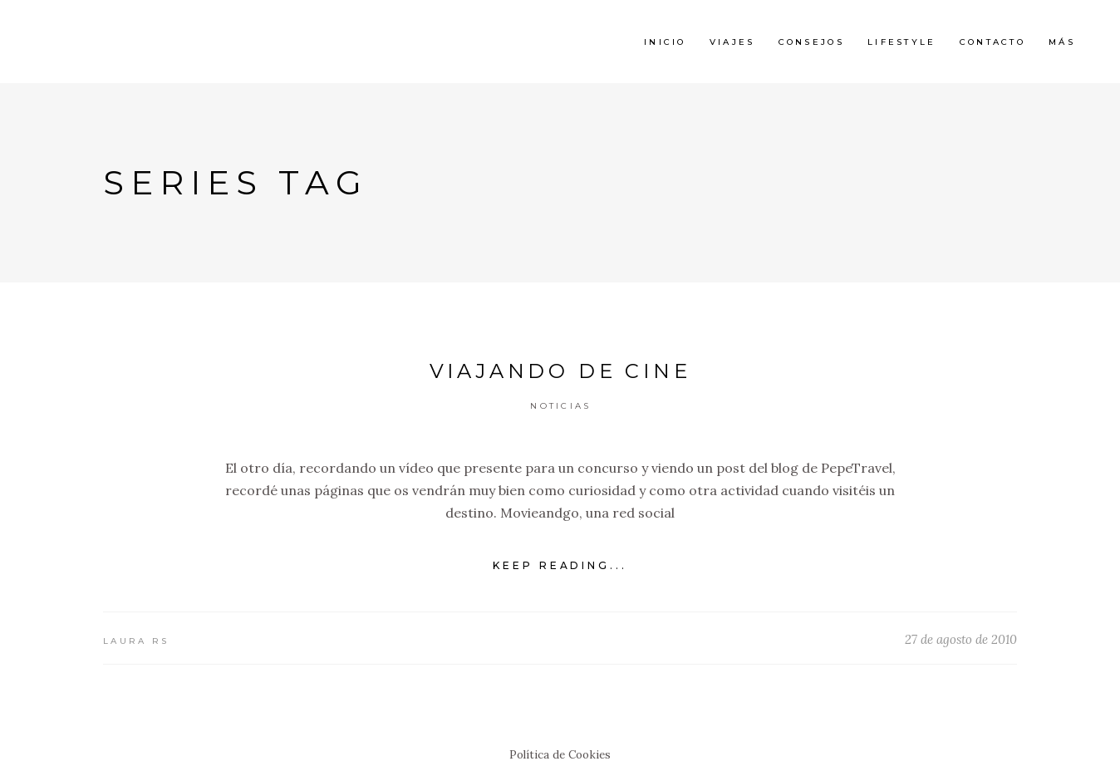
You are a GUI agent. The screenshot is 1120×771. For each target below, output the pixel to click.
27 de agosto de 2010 (961, 639)
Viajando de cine (560, 371)
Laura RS (136, 641)
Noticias (560, 405)
